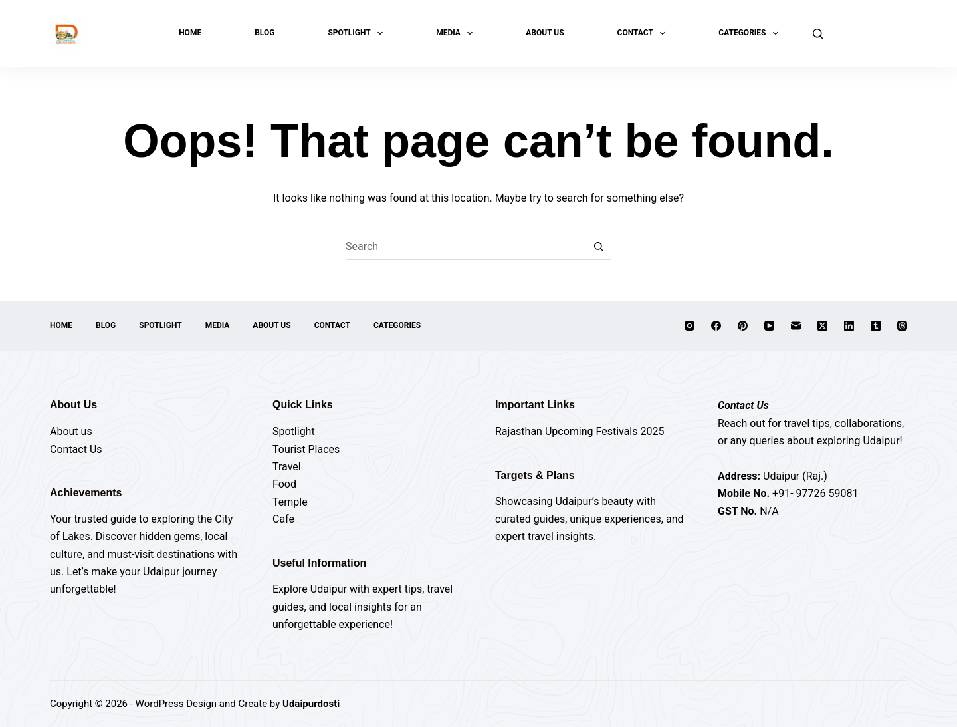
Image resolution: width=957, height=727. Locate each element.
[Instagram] (689, 326)
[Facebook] (716, 326)
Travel (286, 466)
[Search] (818, 34)
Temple (290, 502)
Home (190, 32)
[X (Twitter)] (822, 326)
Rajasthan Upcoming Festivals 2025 (579, 431)
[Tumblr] (876, 326)
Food (284, 484)
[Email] (796, 326)
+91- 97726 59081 (815, 493)
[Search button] (598, 246)
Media (457, 33)
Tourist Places (306, 449)
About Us (545, 32)
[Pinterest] (743, 326)
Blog (264, 32)
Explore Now (871, 33)
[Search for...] (465, 246)
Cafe (283, 519)
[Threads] (902, 326)
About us (71, 431)
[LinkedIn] (849, 326)
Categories (751, 33)
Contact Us (76, 449)
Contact (644, 33)
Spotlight (358, 33)
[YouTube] (769, 326)
